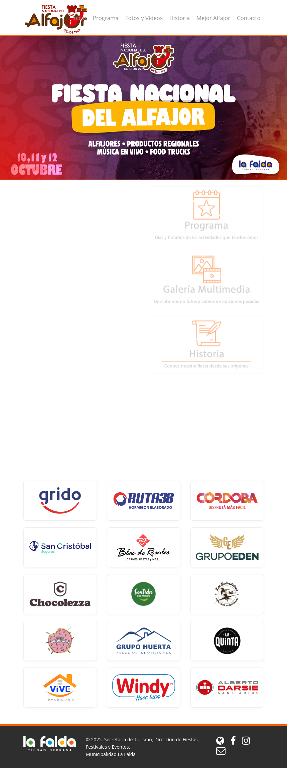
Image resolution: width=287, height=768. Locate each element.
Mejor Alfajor (213, 18)
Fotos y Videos (144, 18)
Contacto (248, 18)
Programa (106, 18)
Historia (179, 18)
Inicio (79, 18)
